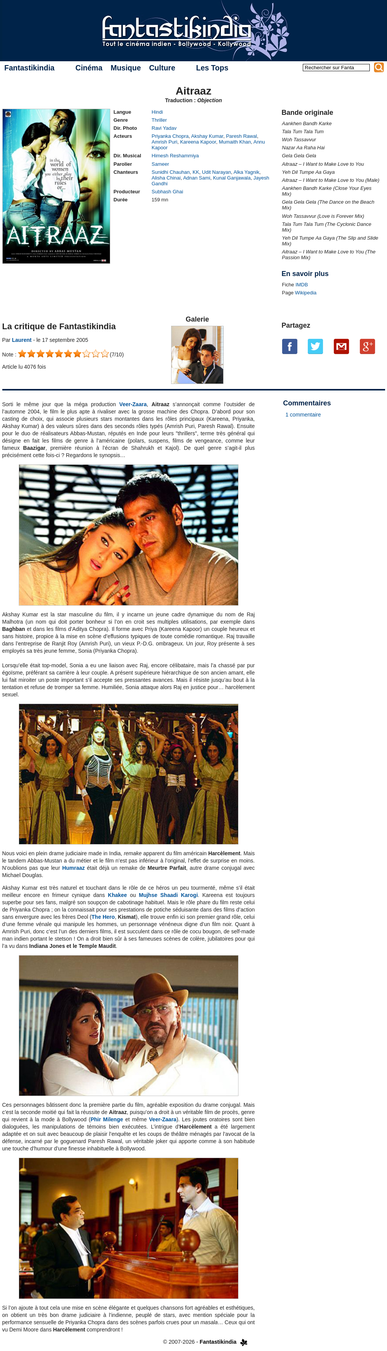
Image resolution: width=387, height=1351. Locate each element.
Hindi (157, 112)
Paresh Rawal (241, 136)
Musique (126, 68)
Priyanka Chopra (170, 136)
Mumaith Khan (235, 142)
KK (196, 172)
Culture (162, 68)
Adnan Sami (196, 178)
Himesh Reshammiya (175, 155)
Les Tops (212, 68)
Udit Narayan (216, 172)
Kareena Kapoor (198, 142)
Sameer (160, 164)
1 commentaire (303, 415)
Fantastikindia (29, 68)
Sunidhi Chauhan (171, 172)
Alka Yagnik (246, 172)
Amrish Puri (164, 142)
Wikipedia (305, 293)
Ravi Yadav (164, 128)
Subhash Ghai (167, 191)
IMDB (302, 285)
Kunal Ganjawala (231, 178)
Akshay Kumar (207, 136)
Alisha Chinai (166, 178)
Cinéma (88, 68)
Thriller (159, 120)
